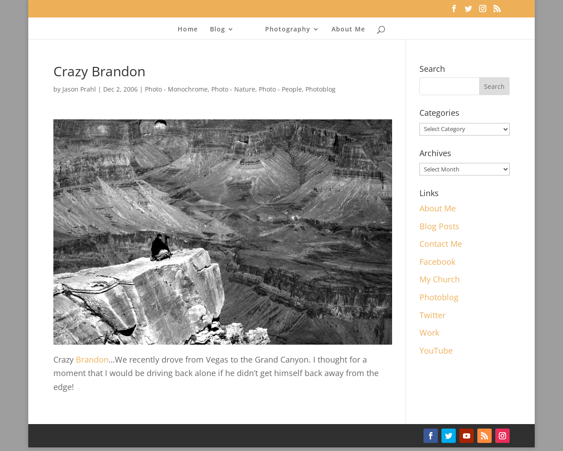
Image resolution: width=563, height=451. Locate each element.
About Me (348, 29)
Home (188, 29)
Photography (287, 29)
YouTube (436, 350)
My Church (439, 279)
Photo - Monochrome (176, 89)
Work (429, 332)
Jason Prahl (79, 89)
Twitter (432, 315)
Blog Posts (439, 226)
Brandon (92, 359)
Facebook (437, 261)
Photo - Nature (233, 89)
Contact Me (440, 243)
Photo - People (280, 89)
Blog (217, 29)
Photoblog (321, 89)
